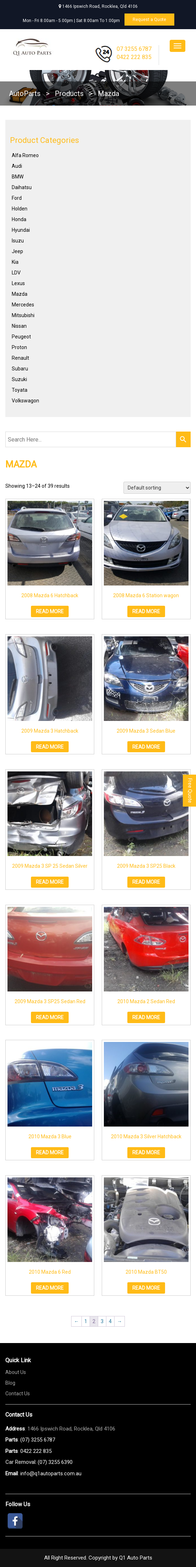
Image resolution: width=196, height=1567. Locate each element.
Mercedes (23, 304)
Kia (15, 262)
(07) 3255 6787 (37, 1440)
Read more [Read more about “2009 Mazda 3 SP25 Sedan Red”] (50, 1017)
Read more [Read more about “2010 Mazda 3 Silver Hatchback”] (146, 1152)
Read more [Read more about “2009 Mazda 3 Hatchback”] (50, 747)
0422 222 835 (134, 57)
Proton (19, 347)
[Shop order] (157, 488)
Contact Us (17, 1393)
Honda (19, 219)
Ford (17, 198)
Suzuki (19, 379)
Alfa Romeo (25, 155)
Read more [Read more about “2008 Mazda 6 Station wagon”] (146, 611)
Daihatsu (22, 187)
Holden (19, 209)
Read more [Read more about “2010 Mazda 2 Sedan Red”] (146, 1017)
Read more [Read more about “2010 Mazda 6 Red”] (50, 1288)
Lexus (18, 283)
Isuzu (18, 241)
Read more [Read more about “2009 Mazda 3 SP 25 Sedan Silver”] (50, 882)
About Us (15, 1372)
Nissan (19, 326)
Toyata (19, 390)
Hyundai (21, 230)
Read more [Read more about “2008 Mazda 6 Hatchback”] (50, 611)
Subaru (20, 368)
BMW (17, 177)
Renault (20, 358)
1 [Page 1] (85, 1321)
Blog (10, 1383)
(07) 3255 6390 (55, 1462)
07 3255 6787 (134, 49)
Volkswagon (25, 400)
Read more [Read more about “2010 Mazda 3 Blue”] (50, 1152)
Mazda (19, 294)
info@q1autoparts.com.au (50, 1473)
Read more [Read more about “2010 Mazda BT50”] (146, 1288)
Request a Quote (149, 19)
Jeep (17, 251)
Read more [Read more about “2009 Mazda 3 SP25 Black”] (146, 882)
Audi (17, 166)
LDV (16, 273)
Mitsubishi (23, 315)
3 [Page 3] (102, 1321)
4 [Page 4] (110, 1321)
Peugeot (21, 336)
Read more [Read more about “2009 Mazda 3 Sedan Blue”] (146, 747)
